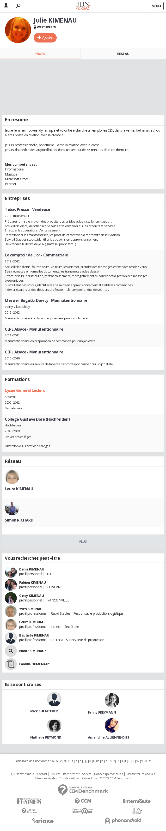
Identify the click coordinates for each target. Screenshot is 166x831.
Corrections (89, 778)
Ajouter (47, 37)
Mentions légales (45, 778)
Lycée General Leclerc (25, 390)
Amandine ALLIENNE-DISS (108, 737)
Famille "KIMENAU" (34, 664)
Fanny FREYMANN (102, 712)
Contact (42, 774)
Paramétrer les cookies (140, 774)
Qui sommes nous (22, 774)
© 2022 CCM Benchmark (115, 778)
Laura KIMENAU (19, 488)
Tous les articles (69, 778)
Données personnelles (108, 774)
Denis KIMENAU (31, 569)
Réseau (123, 53)
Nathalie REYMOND (45, 737)
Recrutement (71, 774)
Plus (83, 541)
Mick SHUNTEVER (44, 711)
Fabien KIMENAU (32, 582)
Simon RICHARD (19, 520)
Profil (40, 53)
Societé (86, 774)
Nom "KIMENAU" (32, 651)
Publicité (55, 774)
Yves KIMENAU (31, 609)
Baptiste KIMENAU (34, 635)
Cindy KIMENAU (31, 595)
